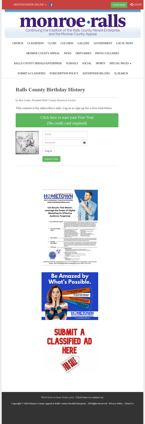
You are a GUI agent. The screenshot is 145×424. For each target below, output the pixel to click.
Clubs (52, 43)
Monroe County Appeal (43, 53)
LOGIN (136, 4)
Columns (66, 43)
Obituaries (83, 53)
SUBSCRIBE (119, 5)
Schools (72, 63)
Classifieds (35, 43)
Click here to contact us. (90, 397)
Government (103, 43)
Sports (100, 63)
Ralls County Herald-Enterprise (38, 63)
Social (87, 63)
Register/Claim (51, 159)
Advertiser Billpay (96, 73)
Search (121, 73)
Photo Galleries (107, 53)
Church (17, 43)
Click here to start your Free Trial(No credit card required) (66, 120)
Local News (124, 43)
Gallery (83, 43)
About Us (129, 403)
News (68, 53)
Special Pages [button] (120, 63)
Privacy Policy (116, 403)
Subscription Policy (64, 73)
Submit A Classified (32, 73)
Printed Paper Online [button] (30, 4)
